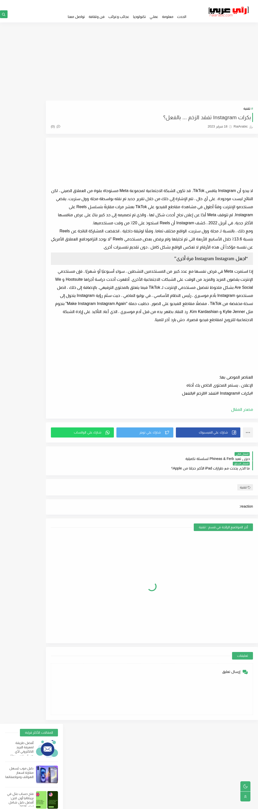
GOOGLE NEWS (177, 4)
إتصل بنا (156, 790)
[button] (211, 458)
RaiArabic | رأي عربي (208, 802)
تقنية (246, 110)
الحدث (181, 17)
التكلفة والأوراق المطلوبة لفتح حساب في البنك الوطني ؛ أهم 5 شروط (22, 282)
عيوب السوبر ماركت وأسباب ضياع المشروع (19, 253)
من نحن (156, 782)
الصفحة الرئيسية (150, 758)
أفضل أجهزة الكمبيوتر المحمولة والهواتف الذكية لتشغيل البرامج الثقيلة (20, 206)
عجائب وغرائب (118, 17)
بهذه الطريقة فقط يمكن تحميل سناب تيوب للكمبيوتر (19, 304)
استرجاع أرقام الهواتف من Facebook (24, 329)
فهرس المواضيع (149, 774)
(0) (76, 128)
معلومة (167, 17)
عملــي (154, 17)
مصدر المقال (242, 435)
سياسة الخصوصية (148, 766)
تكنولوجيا (139, 17)
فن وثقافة (97, 17)
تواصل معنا (76, 17)
